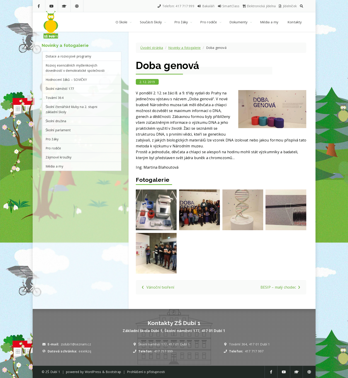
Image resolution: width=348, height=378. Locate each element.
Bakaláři (205, 6)
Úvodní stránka (151, 47)
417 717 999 (163, 351)
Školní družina (56, 121)
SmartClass (228, 6)
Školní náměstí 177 (60, 88)
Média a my (54, 166)
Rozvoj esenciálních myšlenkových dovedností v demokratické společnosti (75, 68)
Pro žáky (52, 139)
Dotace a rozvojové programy (68, 56)
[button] (301, 6)
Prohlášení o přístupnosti (146, 372)
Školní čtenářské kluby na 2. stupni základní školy (71, 109)
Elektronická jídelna (259, 6)
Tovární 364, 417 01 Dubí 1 (249, 344)
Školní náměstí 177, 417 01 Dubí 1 (164, 344)
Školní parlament (58, 130)
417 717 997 (254, 351)
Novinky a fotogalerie (184, 47)
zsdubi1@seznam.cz (76, 344)
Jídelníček (287, 6)
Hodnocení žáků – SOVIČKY (66, 79)
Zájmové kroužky (59, 157)
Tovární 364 (54, 98)
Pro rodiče (53, 148)
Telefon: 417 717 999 (175, 6)
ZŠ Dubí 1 (52, 372)
